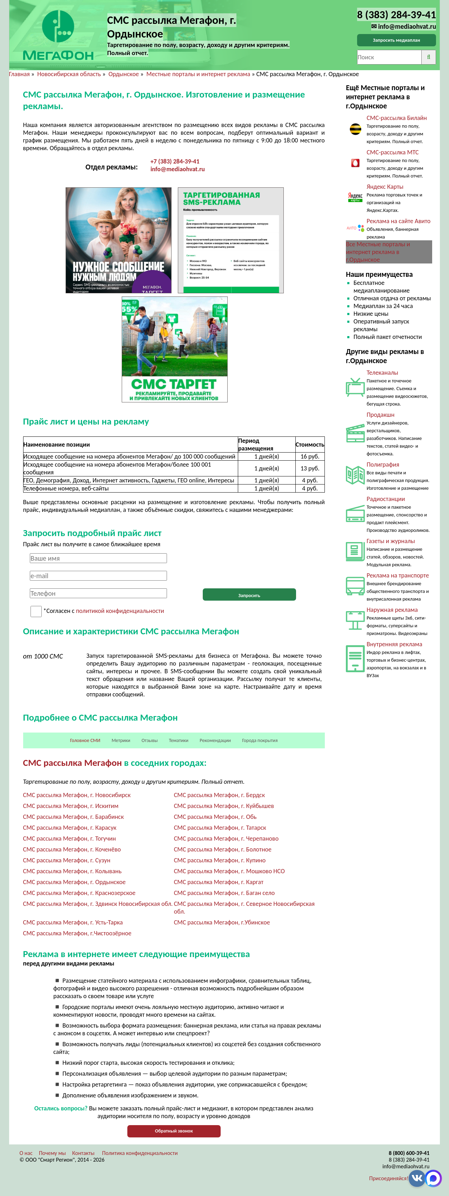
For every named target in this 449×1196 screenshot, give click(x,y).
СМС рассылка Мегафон (72, 762)
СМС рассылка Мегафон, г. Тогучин (69, 838)
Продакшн (380, 415)
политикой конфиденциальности (120, 611)
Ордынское (123, 74)
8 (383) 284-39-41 (409, 1159)
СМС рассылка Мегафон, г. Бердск (219, 795)
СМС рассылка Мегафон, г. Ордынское (74, 882)
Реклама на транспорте (398, 575)
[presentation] (249, 567)
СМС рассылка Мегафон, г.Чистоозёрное (77, 933)
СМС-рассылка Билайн (397, 118)
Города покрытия (259, 740)
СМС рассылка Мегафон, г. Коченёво (72, 849)
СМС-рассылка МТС (393, 152)
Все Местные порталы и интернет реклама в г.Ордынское (378, 251)
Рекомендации (215, 740)
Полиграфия (383, 464)
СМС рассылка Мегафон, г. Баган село (224, 893)
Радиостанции (386, 499)
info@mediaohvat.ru (177, 169)
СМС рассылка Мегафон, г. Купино (220, 860)
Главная (19, 74)
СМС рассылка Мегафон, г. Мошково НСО (229, 871)
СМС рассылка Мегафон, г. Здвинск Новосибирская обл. (98, 904)
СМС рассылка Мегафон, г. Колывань (72, 871)
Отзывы (150, 740)
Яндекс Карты (385, 187)
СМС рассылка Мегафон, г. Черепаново (226, 838)
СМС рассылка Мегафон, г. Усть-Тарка (73, 922)
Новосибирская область (69, 74)
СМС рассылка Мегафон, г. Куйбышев (224, 806)
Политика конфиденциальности (140, 1153)
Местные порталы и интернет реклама (198, 74)
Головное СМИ (85, 740)
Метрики (121, 740)
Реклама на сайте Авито (398, 221)
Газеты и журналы (391, 541)
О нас (26, 1153)
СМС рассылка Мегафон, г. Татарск (220, 827)
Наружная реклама (392, 610)
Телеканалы (382, 372)
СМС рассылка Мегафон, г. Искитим (71, 806)
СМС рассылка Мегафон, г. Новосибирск (77, 795)
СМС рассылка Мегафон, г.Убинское (222, 922)
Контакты (83, 1153)
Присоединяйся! (389, 1178)
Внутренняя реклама (394, 644)
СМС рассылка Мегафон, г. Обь (215, 817)
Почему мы (52, 1153)
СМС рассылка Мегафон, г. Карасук (69, 827)
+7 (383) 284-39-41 (175, 161)
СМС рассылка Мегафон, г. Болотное (223, 849)
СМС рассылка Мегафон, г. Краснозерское (79, 893)
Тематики (179, 740)
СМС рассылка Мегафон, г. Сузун (66, 860)
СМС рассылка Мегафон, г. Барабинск (73, 817)
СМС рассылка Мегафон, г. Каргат (218, 882)
